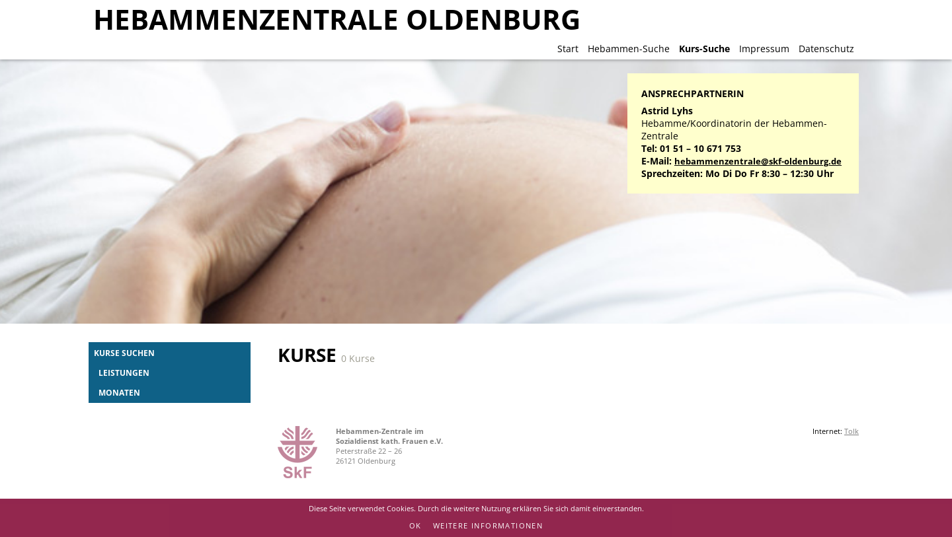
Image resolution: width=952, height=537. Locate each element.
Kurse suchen (124, 352)
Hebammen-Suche (629, 48)
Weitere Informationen (488, 525)
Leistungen (124, 372)
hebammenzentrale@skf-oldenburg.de (758, 161)
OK (415, 525)
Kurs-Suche (704, 48)
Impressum (764, 48)
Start (567, 48)
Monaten (119, 392)
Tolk (851, 431)
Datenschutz (826, 48)
